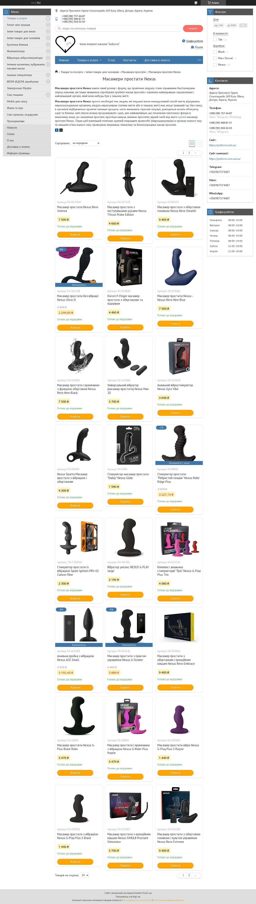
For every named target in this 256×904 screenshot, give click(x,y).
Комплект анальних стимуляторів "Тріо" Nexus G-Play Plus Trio (179, 571)
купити (182, 117)
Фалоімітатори (16, 51)
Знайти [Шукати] (193, 28)
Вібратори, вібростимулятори (25, 58)
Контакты (129, 60)
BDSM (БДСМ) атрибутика (22, 81)
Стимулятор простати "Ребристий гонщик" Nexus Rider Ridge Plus (178, 478)
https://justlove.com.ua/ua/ (225, 159)
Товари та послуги (72, 72)
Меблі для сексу (17, 101)
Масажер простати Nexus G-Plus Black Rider (76, 747)
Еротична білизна (17, 44)
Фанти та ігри (15, 108)
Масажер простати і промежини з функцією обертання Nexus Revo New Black (78, 389)
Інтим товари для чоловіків (23, 38)
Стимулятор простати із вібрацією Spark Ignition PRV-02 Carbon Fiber (78, 571)
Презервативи (15, 121)
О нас (10, 140)
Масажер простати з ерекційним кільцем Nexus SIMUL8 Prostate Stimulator (129, 838)
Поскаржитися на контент (137, 900)
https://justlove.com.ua (222, 145)
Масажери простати (134, 72)
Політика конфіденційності (169, 900)
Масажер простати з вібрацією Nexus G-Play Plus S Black (77, 836)
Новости (12, 127)
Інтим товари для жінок (21, 31)
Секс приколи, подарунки (22, 114)
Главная (64, 60)
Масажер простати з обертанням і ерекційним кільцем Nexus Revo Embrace (176, 660)
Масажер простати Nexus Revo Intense (77, 209)
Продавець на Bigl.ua (128, 896)
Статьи (10, 134)
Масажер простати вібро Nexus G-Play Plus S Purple (178, 747)
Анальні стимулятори (19, 75)
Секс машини (15, 95)
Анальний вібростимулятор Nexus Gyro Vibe (175, 387)
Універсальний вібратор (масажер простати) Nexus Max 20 (128, 389)
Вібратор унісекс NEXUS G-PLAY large (128, 569)
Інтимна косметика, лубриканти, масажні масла (26, 66)
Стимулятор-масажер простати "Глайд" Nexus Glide (128, 476)
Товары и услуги (17, 18)
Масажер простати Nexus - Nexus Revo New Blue (175, 298)
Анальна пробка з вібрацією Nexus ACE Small (75, 658)
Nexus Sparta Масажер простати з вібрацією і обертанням (72, 478)
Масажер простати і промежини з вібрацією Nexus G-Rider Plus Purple (128, 749)
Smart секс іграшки (18, 25)
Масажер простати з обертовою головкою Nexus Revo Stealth (178, 209)
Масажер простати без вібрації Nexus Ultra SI (78, 298)
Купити (75, 234)
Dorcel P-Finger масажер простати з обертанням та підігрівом (125, 299)
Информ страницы (18, 153)
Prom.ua (147, 892)
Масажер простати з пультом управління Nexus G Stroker (126, 658)
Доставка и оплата (18, 147)
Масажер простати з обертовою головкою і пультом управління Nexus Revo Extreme (178, 838)
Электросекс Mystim (19, 88)
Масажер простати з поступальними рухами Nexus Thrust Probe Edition (126, 211)
